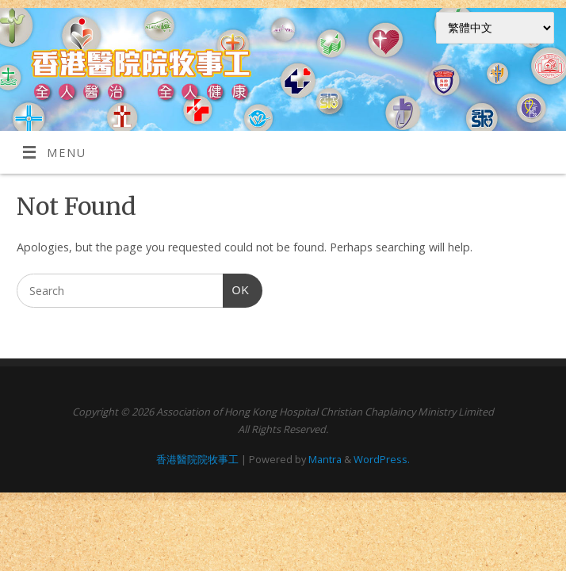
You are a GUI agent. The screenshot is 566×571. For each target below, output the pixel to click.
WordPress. (382, 459)
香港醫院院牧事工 (197, 459)
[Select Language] (495, 28)
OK (236, 290)
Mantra (325, 459)
